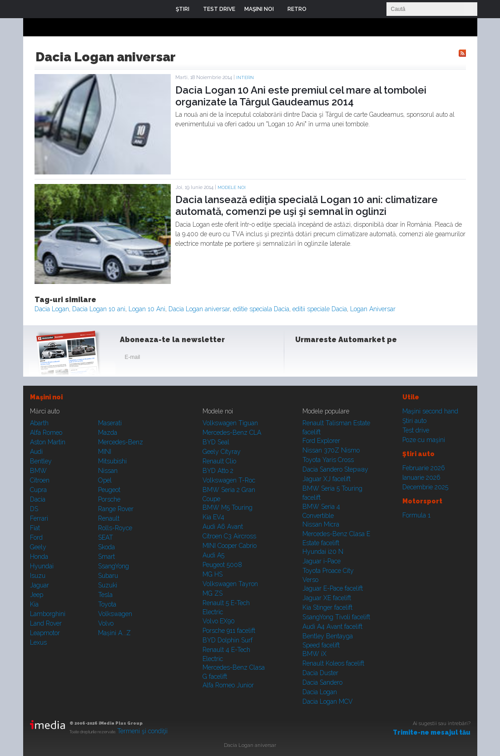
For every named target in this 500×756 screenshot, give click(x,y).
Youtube (349, 359)
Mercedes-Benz (120, 442)
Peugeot (109, 489)
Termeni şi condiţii (142, 731)
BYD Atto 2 (218, 470)
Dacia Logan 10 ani (98, 309)
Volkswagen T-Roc (229, 480)
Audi (36, 451)
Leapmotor (45, 633)
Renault (108, 518)
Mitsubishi (112, 461)
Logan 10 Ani (147, 309)
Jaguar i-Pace (321, 561)
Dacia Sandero (322, 682)
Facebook (304, 359)
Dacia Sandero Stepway (335, 469)
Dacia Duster (320, 672)
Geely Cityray (222, 451)
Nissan (108, 470)
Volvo (106, 623)
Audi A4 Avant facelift (332, 626)
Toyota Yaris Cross (328, 459)
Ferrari (39, 518)
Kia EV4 (213, 517)
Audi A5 (213, 555)
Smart (106, 556)
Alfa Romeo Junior (228, 685)
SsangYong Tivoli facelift (336, 617)
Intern (245, 77)
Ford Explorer (321, 440)
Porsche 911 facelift (229, 630)
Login (320, 9)
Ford (36, 537)
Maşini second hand (430, 411)
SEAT (105, 537)
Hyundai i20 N (322, 551)
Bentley (41, 461)
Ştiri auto (414, 420)
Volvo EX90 (219, 621)
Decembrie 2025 (425, 487)
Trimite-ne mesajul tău (431, 732)
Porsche (109, 499)
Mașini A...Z (114, 633)
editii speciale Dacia (319, 309)
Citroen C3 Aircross (229, 536)
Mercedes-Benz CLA (232, 432)
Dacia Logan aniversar (199, 309)
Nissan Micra (320, 524)
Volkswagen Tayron (230, 583)
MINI (104, 451)
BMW (38, 470)
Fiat (35, 528)
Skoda (106, 547)
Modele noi (232, 187)
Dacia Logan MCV (327, 701)
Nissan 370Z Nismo (331, 450)
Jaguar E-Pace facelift (332, 588)
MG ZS (213, 593)
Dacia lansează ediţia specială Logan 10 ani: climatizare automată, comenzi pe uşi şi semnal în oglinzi (306, 205)
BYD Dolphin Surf (227, 640)
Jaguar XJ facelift (326, 478)
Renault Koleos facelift (333, 663)
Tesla (105, 594)
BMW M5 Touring (227, 507)
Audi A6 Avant (223, 526)
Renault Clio (219, 461)
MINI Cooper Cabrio (230, 545)
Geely (38, 547)
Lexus (38, 642)
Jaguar (39, 585)
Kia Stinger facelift (327, 607)
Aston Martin (47, 442)
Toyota (107, 604)
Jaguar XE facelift (326, 598)
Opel (105, 480)
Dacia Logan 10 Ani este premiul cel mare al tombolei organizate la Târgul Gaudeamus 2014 (300, 96)
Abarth (39, 423)
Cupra (38, 489)
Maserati (110, 423)
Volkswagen (115, 613)
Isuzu (37, 575)
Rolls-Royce (115, 528)
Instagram (326, 359)
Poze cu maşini (423, 439)
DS (34, 508)
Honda (39, 556)
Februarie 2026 (423, 468)
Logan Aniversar (373, 309)
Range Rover (116, 508)
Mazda (107, 432)
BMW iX (314, 653)
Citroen (40, 480)
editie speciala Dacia (261, 309)
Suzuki (107, 585)
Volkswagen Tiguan (230, 423)
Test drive (415, 430)
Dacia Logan (52, 309)
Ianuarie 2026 (421, 477)
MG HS (213, 574)
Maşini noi (46, 397)
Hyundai (42, 566)
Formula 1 (416, 515)
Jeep (36, 594)
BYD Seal (216, 442)
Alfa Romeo (46, 432)
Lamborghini (47, 613)
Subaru (108, 575)
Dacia (37, 499)
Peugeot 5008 (222, 564)
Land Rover (46, 623)
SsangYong (113, 566)
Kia (34, 604)
